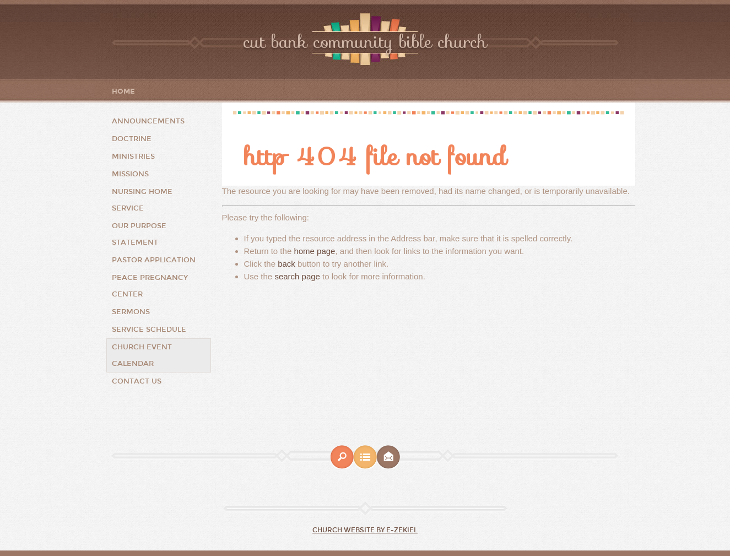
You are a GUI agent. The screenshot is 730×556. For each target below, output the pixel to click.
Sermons (131, 311)
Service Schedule (149, 329)
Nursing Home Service (142, 200)
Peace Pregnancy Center (150, 286)
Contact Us (136, 381)
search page (297, 276)
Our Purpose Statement (139, 234)
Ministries (133, 156)
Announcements (148, 121)
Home (123, 92)
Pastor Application (154, 260)
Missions (130, 174)
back (286, 263)
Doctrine (132, 138)
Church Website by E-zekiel (365, 530)
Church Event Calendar (142, 355)
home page (314, 251)
